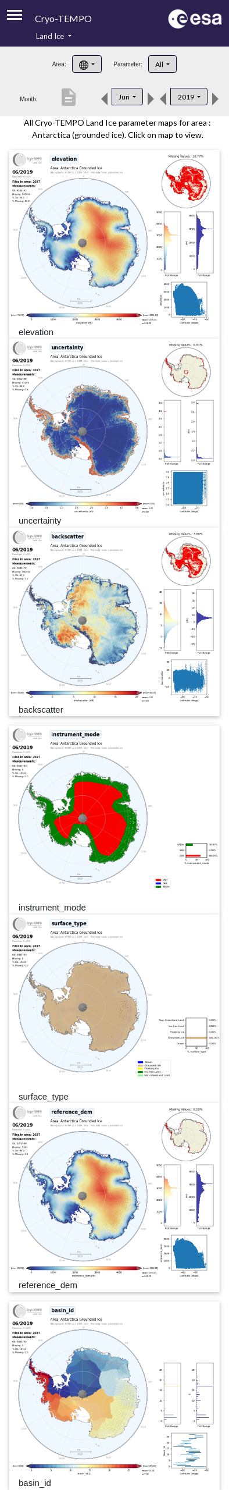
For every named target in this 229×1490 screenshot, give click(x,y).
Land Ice (51, 36)
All (159, 64)
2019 (186, 97)
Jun (125, 97)
